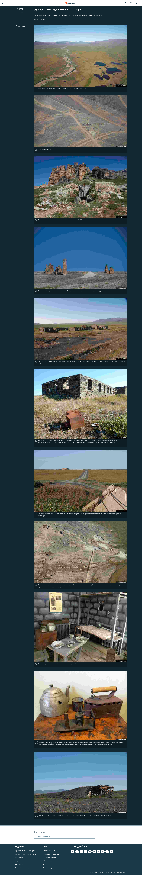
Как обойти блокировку (23, 868)
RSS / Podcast (19, 864)
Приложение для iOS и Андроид (25, 854)
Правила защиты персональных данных (56, 868)
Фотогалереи (20, 9)
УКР (126, 3)
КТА (131, 3)
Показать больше (41, 19)
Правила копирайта (49, 858)
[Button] (20, 26)
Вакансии (46, 864)
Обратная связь (48, 861)
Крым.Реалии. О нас (49, 851)
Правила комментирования (52, 854)
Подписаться (19, 858)
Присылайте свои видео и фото (25, 851)
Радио (17, 861)
